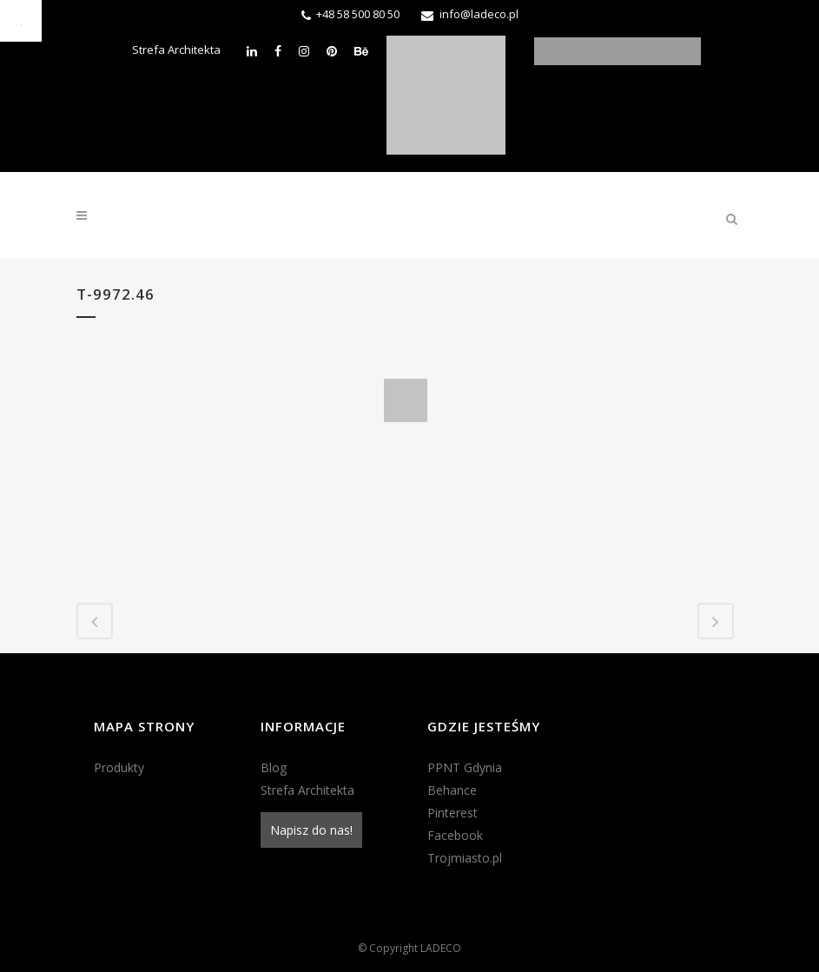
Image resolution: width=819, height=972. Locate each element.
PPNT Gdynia (464, 767)
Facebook (455, 835)
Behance (452, 790)
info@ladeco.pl (478, 14)
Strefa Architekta (176, 49)
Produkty (119, 767)
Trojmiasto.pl (464, 858)
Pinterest (452, 812)
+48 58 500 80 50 (358, 14)
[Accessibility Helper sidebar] (21, 21)
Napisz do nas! (311, 830)
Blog (274, 767)
